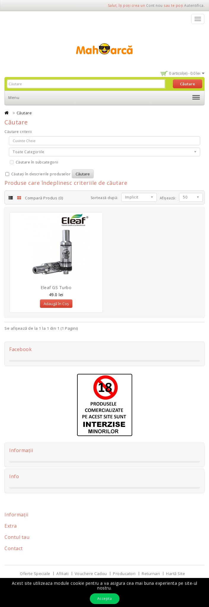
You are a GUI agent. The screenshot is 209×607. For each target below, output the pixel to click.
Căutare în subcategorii (34, 162)
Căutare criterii (18, 131)
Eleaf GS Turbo (56, 287)
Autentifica (194, 5)
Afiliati (62, 573)
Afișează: (168, 198)
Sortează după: (104, 197)
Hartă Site (175, 573)
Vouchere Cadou (91, 573)
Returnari (151, 573)
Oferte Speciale (35, 573)
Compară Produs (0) (44, 198)
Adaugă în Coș (56, 303)
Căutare (24, 113)
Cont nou (154, 5)
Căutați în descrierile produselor (38, 174)
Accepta (104, 598)
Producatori (124, 573)
